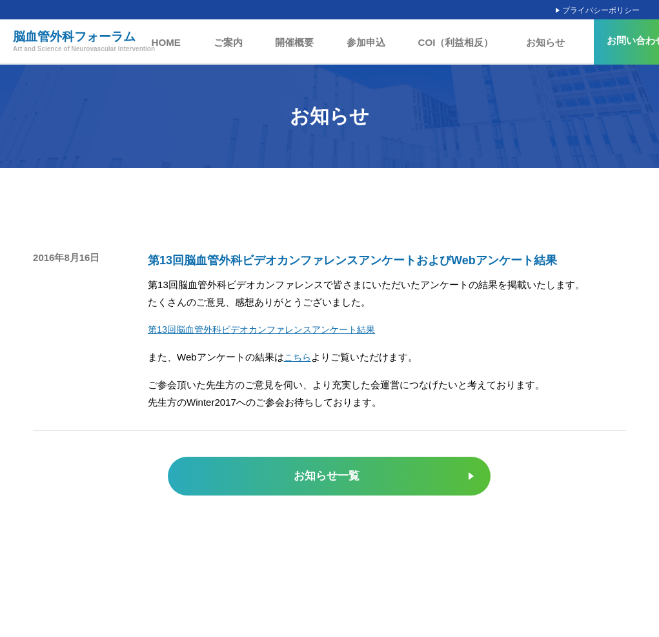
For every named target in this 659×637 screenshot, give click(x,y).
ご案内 (247, 42)
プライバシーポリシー (601, 10)
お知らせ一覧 (326, 476)
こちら (298, 356)
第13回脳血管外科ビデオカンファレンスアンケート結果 (269, 329)
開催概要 (305, 42)
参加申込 (367, 42)
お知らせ (525, 42)
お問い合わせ (614, 41)
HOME (194, 42)
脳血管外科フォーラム (84, 42)
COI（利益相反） (446, 42)
